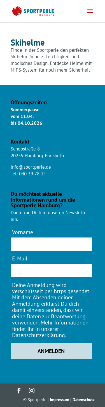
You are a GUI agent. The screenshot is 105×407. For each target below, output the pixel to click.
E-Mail (19, 258)
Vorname (22, 232)
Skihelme (28, 42)
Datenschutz (84, 399)
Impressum (59, 399)
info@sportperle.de (31, 167)
